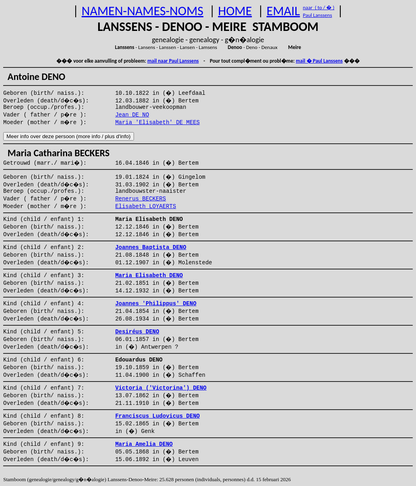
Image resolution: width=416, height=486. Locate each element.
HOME (235, 11)
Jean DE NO (132, 115)
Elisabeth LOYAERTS (145, 206)
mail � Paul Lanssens (319, 61)
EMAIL (283, 11)
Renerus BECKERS (140, 199)
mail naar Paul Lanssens (173, 61)
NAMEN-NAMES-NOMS (143, 11)
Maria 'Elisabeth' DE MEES (157, 122)
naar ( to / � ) (318, 7)
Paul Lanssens (317, 15)
